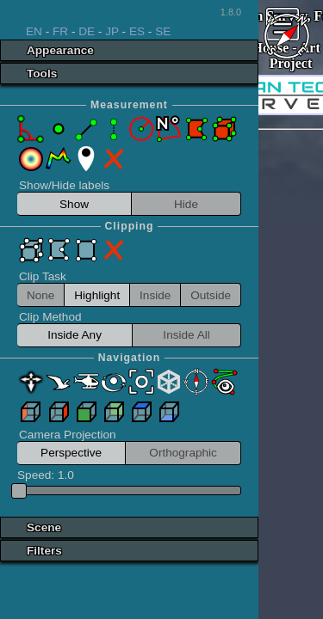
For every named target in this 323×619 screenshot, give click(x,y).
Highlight (97, 295)
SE (163, 31)
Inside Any (74, 334)
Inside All (186, 334)
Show (74, 204)
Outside (210, 295)
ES (137, 31)
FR (60, 31)
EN (34, 31)
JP (112, 31)
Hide (186, 204)
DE (86, 31)
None (41, 295)
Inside (155, 295)
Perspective (71, 452)
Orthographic (183, 452)
